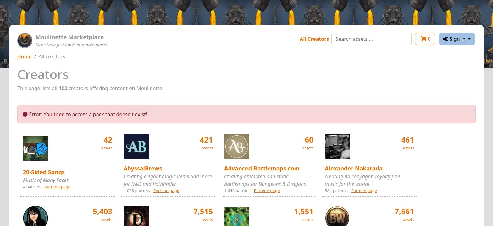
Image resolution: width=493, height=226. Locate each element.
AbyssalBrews (143, 168)
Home (24, 56)
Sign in (455, 38)
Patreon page (57, 187)
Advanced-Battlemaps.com (262, 168)
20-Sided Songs (44, 172)
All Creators (314, 38)
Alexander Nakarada (354, 168)
